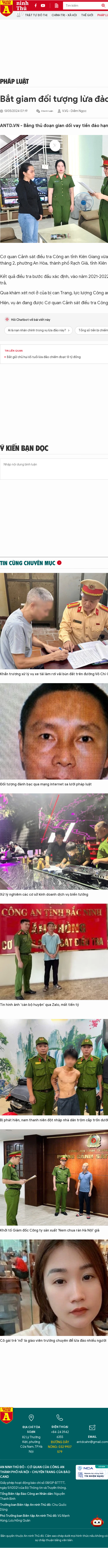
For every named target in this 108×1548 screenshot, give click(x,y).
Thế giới (87, 15)
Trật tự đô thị (36, 15)
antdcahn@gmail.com (92, 1442)
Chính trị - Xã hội (64, 15)
